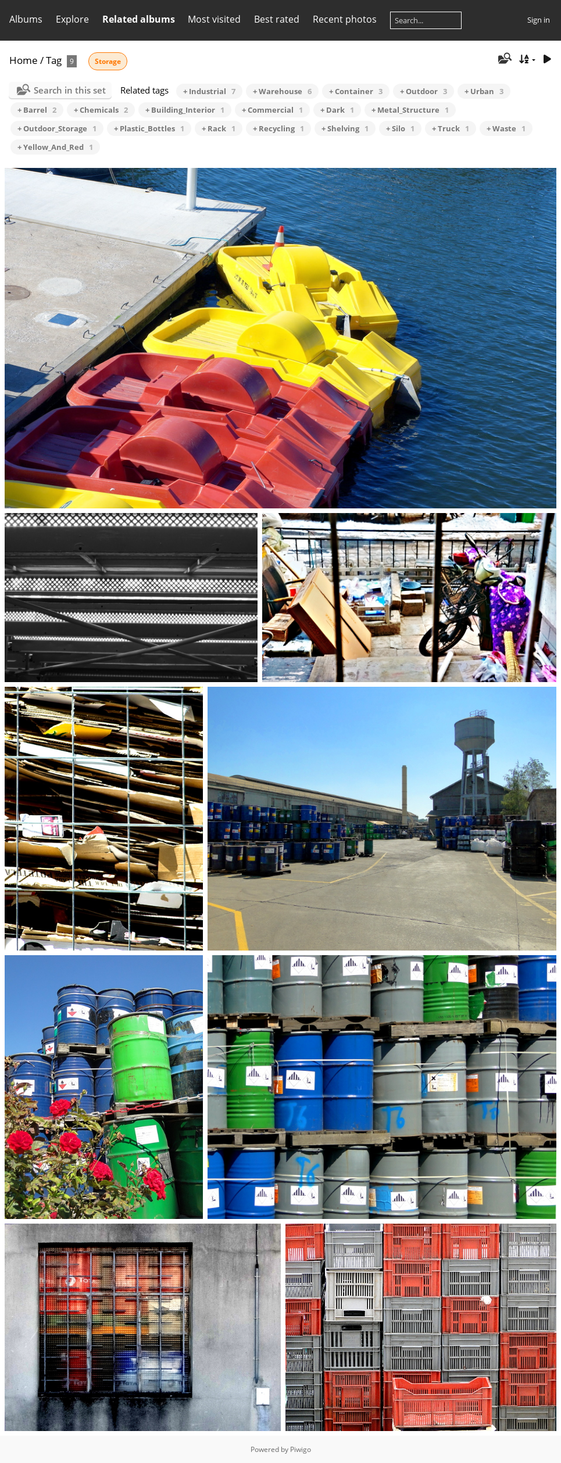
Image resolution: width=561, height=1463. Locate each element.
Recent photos (345, 19)
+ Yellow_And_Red (55, 147)
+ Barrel (36, 110)
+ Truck (450, 128)
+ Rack (218, 128)
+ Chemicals (101, 110)
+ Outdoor (423, 91)
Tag (54, 60)
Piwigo (300, 1449)
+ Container (356, 91)
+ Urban (483, 91)
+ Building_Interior (184, 110)
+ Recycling (278, 128)
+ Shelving (345, 128)
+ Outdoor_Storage (57, 128)
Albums (25, 19)
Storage (108, 61)
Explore (72, 19)
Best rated (276, 19)
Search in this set (70, 90)
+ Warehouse (282, 91)
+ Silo (400, 128)
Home (23, 60)
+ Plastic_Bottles (149, 128)
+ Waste (506, 128)
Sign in (538, 20)
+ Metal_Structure (410, 110)
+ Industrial (209, 91)
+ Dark (337, 110)
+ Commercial (272, 110)
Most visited (214, 19)
